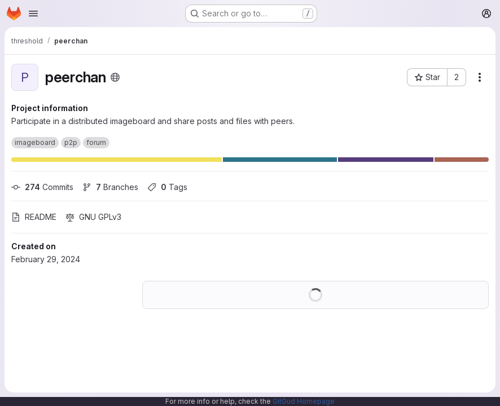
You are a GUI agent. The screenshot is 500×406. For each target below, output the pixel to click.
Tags (167, 187)
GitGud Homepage (304, 401)
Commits (42, 187)
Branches (110, 187)
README (33, 217)
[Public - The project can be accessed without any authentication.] (115, 77)
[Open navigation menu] (33, 14)
